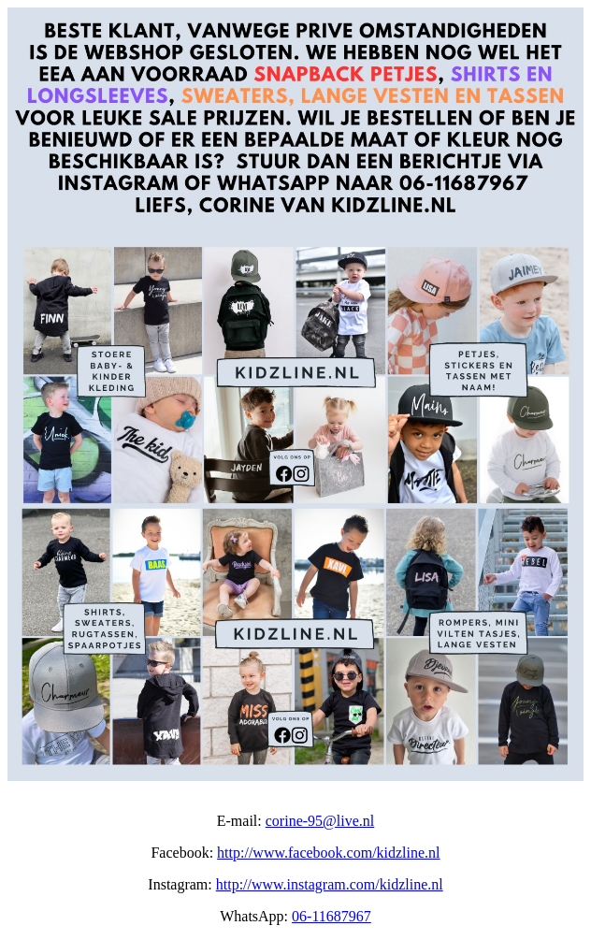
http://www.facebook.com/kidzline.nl (328, 852)
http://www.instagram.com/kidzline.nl (329, 884)
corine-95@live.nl (320, 821)
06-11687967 (331, 916)
